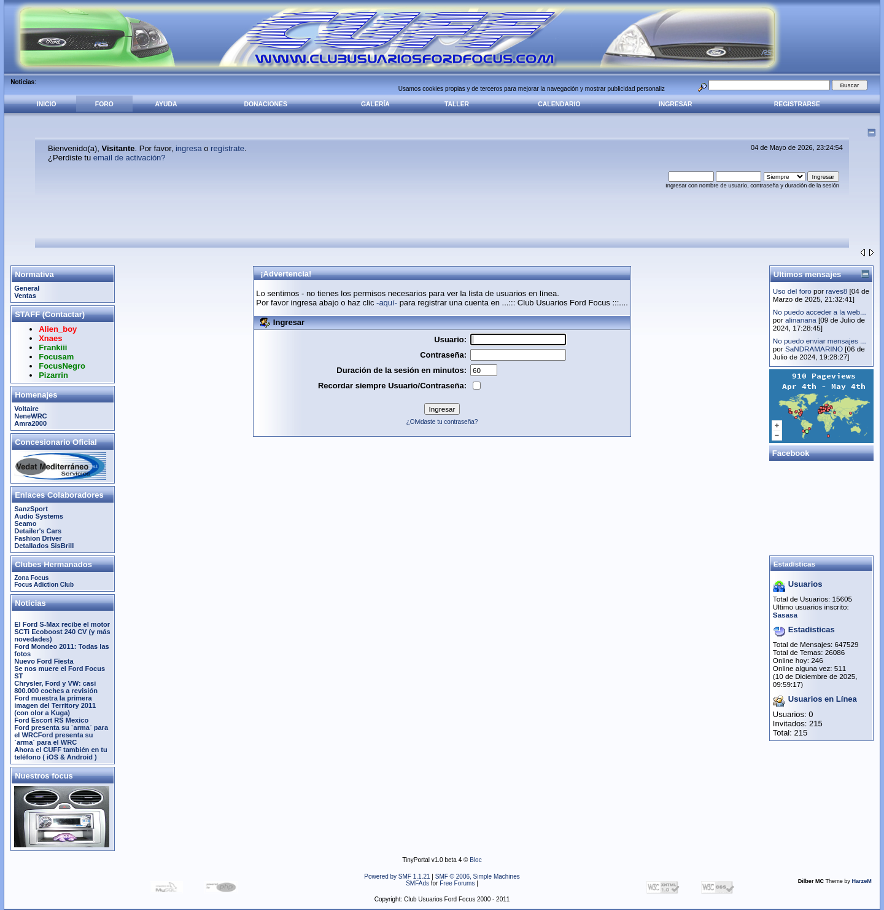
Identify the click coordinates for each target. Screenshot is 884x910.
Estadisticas (811, 629)
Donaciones (265, 104)
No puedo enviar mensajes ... (819, 341)
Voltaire (26, 408)
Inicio (46, 104)
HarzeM (861, 881)
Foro (104, 104)
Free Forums (457, 883)
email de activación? (129, 157)
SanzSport (31, 508)
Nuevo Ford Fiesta (43, 661)
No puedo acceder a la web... (819, 312)
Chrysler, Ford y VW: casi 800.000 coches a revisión (56, 687)
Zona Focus (31, 578)
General (26, 288)
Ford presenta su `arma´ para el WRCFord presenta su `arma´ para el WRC (61, 735)
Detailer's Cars (37, 531)
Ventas (25, 295)
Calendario (559, 104)
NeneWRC (30, 416)
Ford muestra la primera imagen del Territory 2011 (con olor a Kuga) (55, 705)
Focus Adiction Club (44, 584)
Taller (456, 104)
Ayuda (166, 104)
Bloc (475, 860)
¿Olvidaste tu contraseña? (442, 421)
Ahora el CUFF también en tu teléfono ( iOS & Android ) (60, 753)
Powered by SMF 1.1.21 (397, 876)
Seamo (25, 523)
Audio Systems (38, 516)
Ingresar (675, 104)
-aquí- (386, 302)
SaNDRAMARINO (814, 349)
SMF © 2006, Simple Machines (477, 876)
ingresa (189, 148)
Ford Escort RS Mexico (51, 720)
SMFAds (417, 883)
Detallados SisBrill (44, 545)
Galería (375, 104)
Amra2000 (30, 423)
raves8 (836, 291)
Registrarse (797, 104)
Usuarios (805, 584)
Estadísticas (794, 564)
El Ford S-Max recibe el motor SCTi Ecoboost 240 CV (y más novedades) (62, 632)
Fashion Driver (37, 538)
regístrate (227, 148)
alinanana (800, 320)
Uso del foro (792, 291)
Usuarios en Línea (822, 699)
